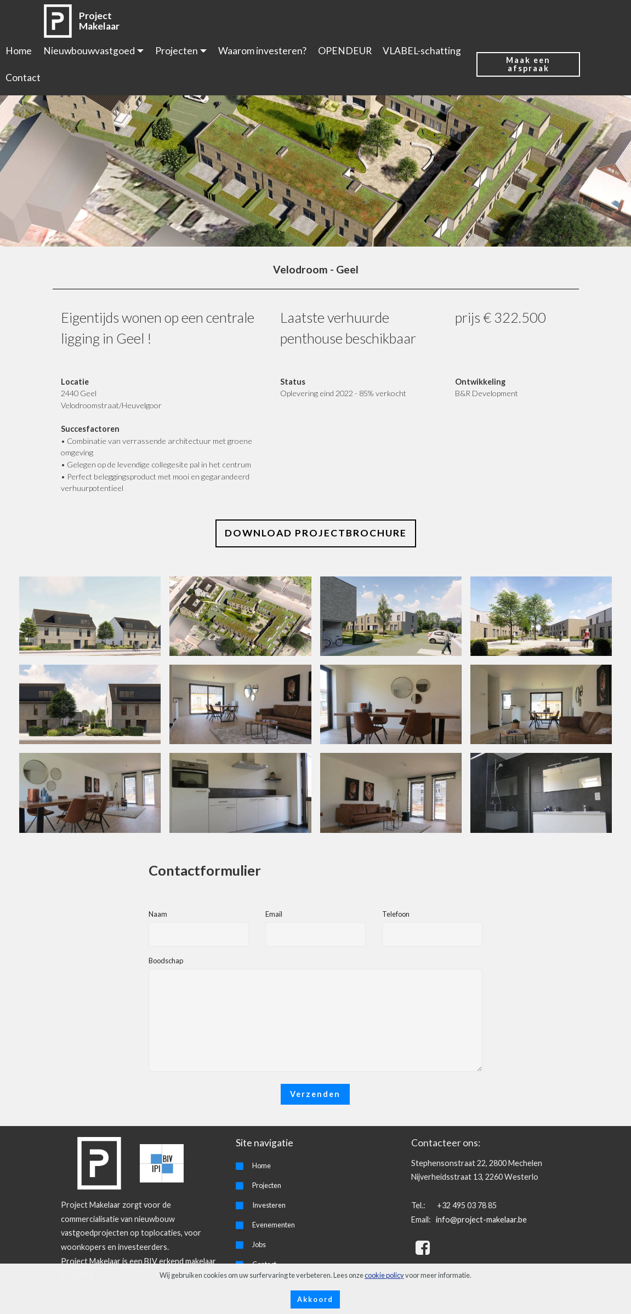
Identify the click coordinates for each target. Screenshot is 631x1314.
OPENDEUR (345, 50)
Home (18, 50)
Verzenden (315, 1094)
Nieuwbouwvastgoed (89, 50)
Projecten (176, 50)
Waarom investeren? (262, 50)
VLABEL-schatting (422, 50)
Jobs (259, 1244)
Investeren (269, 1205)
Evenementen (273, 1224)
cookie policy (384, 1275)
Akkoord (315, 1299)
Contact (23, 77)
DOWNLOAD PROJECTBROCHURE (316, 533)
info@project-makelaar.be (480, 1219)
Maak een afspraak (528, 63)
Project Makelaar (99, 20)
